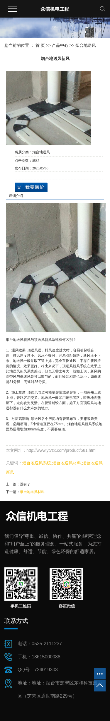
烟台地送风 (85, 45)
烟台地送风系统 (36, 463)
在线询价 (31, 187)
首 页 (40, 45)
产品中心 (60, 45)
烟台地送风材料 (66, 463)
